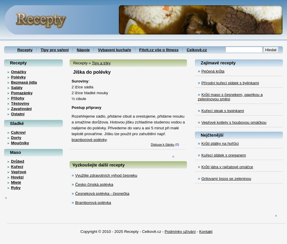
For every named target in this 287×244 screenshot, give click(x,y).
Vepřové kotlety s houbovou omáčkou (233, 122)
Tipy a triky (101, 63)
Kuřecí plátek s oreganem (223, 155)
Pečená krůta (212, 71)
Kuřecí (17, 166)
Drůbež (17, 161)
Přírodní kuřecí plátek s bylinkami (230, 83)
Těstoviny (20, 103)
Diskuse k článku (162, 144)
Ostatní (18, 114)
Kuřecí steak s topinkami (222, 111)
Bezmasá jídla (24, 82)
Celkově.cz (197, 50)
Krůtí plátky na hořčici (220, 143)
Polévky (18, 77)
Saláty (17, 87)
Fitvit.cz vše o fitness (158, 50)
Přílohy (17, 98)
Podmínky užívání (180, 231)
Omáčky (18, 72)
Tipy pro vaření (55, 50)
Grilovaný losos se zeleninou (226, 178)
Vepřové (18, 172)
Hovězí (17, 177)
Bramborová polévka (93, 202)
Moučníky (20, 143)
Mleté (16, 182)
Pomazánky (22, 93)
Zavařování (21, 108)
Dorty (16, 137)
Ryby (16, 187)
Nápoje (83, 50)
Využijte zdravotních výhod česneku (106, 175)
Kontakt (205, 231)
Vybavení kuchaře (114, 50)
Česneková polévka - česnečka (102, 193)
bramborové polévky (89, 140)
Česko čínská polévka (94, 184)
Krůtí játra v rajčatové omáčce (227, 167)
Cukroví (18, 132)
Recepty (25, 50)
